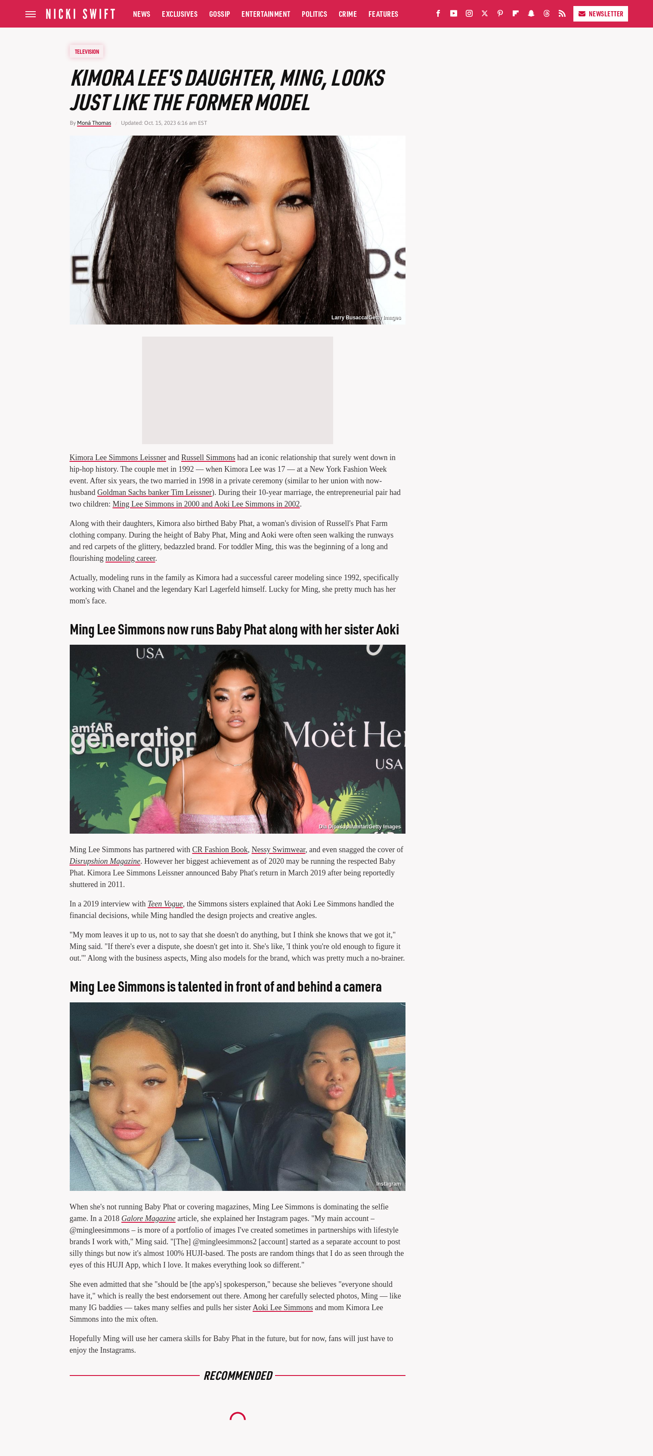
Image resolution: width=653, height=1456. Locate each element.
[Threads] (546, 15)
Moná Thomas (94, 123)
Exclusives (180, 14)
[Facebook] (438, 15)
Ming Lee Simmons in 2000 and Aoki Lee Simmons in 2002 (206, 504)
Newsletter (601, 13)
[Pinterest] (500, 15)
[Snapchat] (531, 15)
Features (383, 14)
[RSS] (562, 15)
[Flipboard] (515, 15)
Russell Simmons (208, 457)
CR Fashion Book (220, 849)
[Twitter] (484, 15)
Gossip (219, 14)
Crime (348, 14)
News (142, 14)
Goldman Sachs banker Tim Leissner (154, 492)
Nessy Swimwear (278, 849)
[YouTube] (453, 15)
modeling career (130, 558)
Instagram (388, 1184)
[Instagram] (469, 15)
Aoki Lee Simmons (283, 1307)
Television (87, 51)
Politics (314, 14)
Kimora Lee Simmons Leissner (118, 457)
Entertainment (266, 14)
